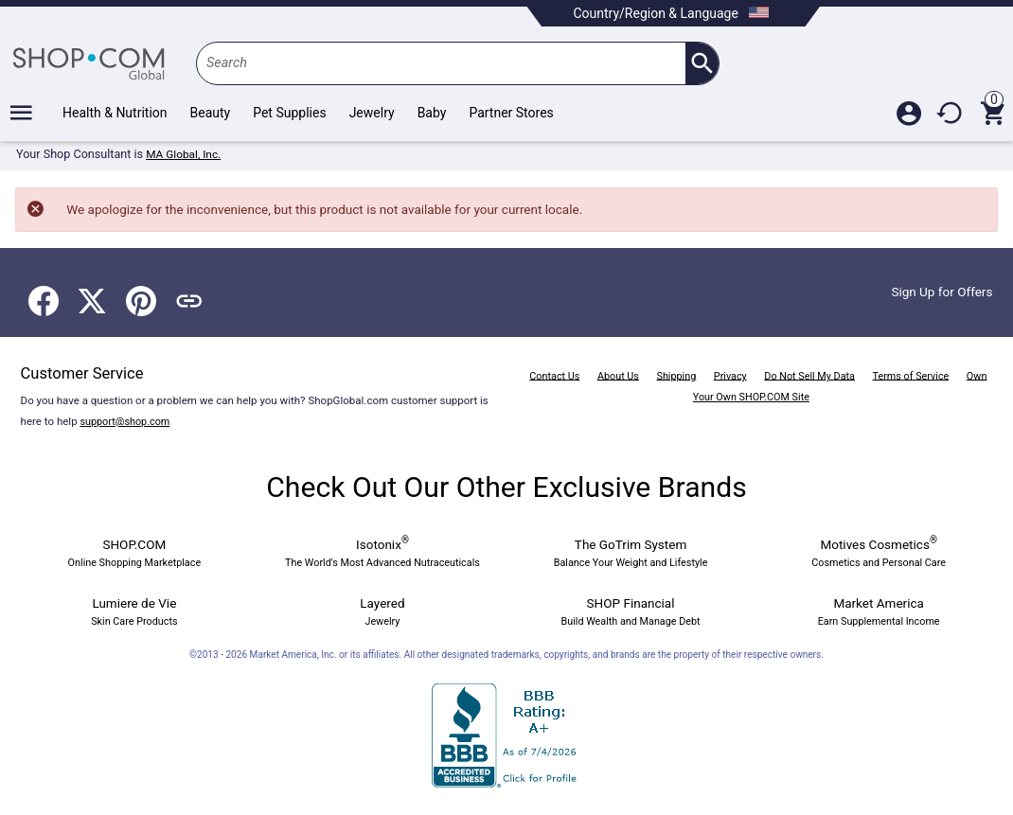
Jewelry (372, 112)
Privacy (744, 370)
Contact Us (559, 370)
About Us (626, 370)
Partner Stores (511, 112)
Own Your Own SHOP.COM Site (755, 392)
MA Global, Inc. (185, 155)
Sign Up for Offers (938, 287)
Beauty (210, 112)
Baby (432, 112)
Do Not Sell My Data (829, 370)
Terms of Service (937, 370)
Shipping (687, 370)
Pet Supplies (289, 112)
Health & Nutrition (115, 112)
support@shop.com (127, 416)
